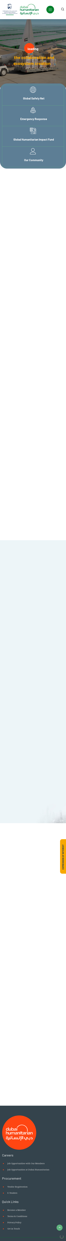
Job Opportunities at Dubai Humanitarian (28, 1169)
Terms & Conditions (17, 1216)
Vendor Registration (17, 1186)
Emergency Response (33, 119)
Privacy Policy (14, 1222)
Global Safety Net (33, 98)
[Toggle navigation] (50, 9)
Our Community (33, 160)
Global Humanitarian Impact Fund (33, 139)
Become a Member (16, 1210)
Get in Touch (13, 1228)
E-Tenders (12, 1192)
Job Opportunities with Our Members (26, 1163)
